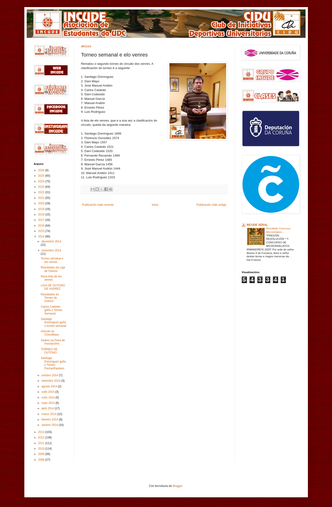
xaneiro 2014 (50, 425)
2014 (41, 236)
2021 (41, 198)
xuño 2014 (48, 397)
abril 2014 (48, 408)
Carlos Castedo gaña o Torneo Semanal (51, 310)
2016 (41, 225)
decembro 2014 (51, 241)
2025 (41, 175)
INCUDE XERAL (257, 225)
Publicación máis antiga (211, 204)
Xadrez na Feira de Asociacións (53, 342)
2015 (41, 231)
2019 (41, 209)
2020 (41, 203)
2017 (41, 220)
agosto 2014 (49, 386)
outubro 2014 (50, 375)
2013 (41, 432)
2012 (41, 437)
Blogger (177, 486)
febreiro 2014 (50, 419)
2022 (41, 192)
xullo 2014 (48, 391)
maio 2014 (48, 403)
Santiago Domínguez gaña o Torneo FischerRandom (53, 363)
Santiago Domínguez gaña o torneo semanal (53, 322)
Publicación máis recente (98, 204)
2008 (41, 459)
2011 (41, 443)
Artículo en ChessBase (50, 333)
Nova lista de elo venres (51, 278)
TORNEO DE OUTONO (49, 351)
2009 (41, 454)
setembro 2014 (51, 380)
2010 (41, 448)
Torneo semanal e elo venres (52, 260)
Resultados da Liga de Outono (53, 269)
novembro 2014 (51, 250)
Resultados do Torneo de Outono (50, 298)
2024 (41, 181)
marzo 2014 (49, 414)
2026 (41, 170)
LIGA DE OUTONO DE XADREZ (53, 287)
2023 (41, 186)
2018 (41, 214)
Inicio (155, 204)
